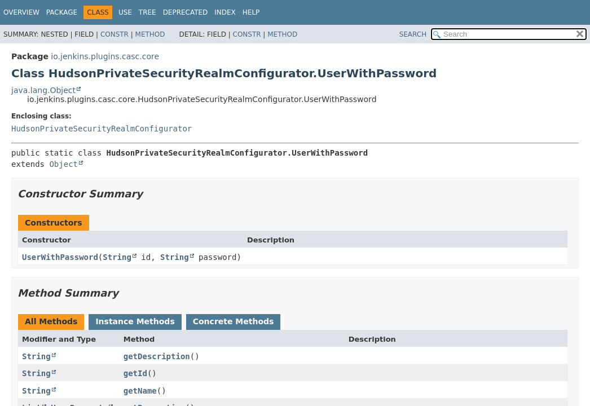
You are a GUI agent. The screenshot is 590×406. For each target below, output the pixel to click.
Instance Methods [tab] (134, 321)
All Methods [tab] (51, 321)
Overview (21, 12)
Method (150, 34)
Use (125, 12)
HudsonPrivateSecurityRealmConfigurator (101, 128)
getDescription (157, 356)
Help (251, 12)
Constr (114, 34)
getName (140, 390)
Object (63, 164)
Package (61, 12)
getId (135, 373)
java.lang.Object (43, 90)
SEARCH (413, 34)
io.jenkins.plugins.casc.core (105, 56)
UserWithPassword (60, 257)
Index (225, 12)
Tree (147, 12)
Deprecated (185, 12)
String (117, 257)
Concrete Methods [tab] (233, 321)
